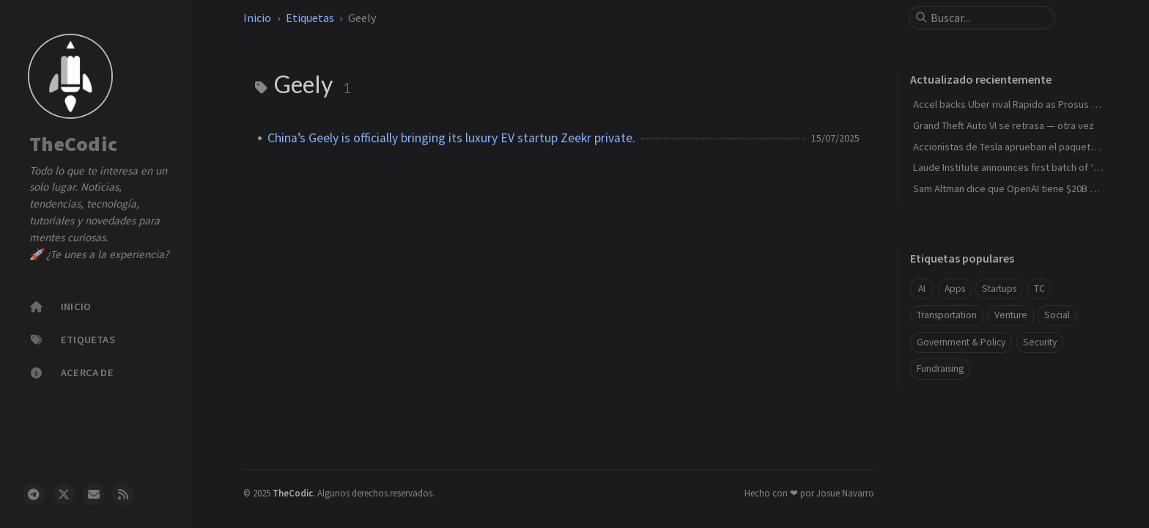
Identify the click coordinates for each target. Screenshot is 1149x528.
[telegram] (33, 494)
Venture (1010, 315)
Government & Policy (961, 342)
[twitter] (63, 494)
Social (1057, 315)
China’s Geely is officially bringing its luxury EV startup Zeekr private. (451, 138)
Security (1040, 342)
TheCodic (73, 144)
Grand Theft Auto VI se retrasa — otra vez (1003, 125)
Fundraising (940, 368)
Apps (955, 288)
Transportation (947, 315)
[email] (94, 494)
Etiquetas (310, 17)
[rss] (123, 494)
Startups (999, 288)
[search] (988, 18)
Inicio (257, 17)
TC (1039, 288)
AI (922, 288)
